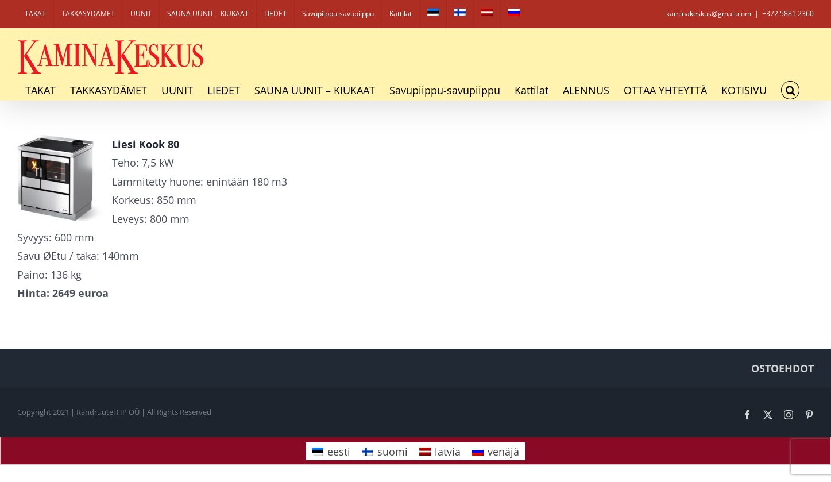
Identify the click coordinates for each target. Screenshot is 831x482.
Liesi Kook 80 (145, 144)
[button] (790, 90)
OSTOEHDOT (782, 368)
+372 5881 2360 (788, 13)
